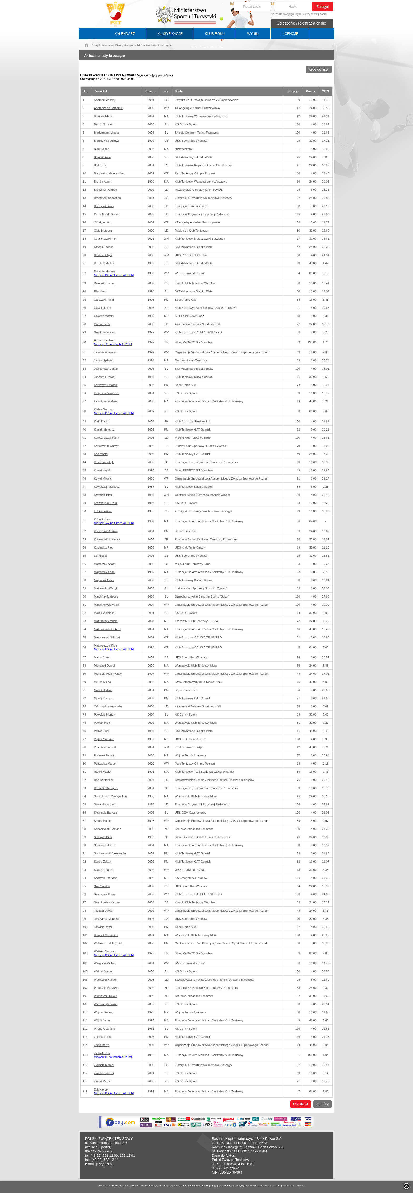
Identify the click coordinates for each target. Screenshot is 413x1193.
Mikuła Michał (103, 681)
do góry (322, 1104)
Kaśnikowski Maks (106, 401)
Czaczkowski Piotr (105, 238)
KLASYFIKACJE (170, 34)
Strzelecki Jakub (104, 845)
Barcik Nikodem (104, 124)
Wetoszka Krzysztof (106, 987)
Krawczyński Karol (106, 503)
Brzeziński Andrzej (106, 189)
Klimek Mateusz (104, 429)
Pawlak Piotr (102, 722)
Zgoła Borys (102, 1045)
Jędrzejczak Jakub (106, 368)
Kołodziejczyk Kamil (107, 437)
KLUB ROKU (215, 34)
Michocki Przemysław (108, 673)
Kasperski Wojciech (106, 393)
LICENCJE (290, 34)
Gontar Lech (102, 324)
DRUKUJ (300, 1104)
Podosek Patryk (104, 755)
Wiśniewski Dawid (105, 996)
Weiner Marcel (103, 971)
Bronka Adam (102, 181)
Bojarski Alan (102, 157)
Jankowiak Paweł (105, 352)
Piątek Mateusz (104, 739)
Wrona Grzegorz (104, 1028)
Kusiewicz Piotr (104, 547)
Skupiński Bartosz (105, 812)
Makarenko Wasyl (105, 588)
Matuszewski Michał (107, 637)
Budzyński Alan (104, 206)
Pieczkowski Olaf (105, 747)
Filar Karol (100, 291)
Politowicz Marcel (105, 763)
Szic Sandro (102, 886)
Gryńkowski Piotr (105, 332)
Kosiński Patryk (104, 462)
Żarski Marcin (102, 1081)
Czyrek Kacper (103, 246)
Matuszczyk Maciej (106, 621)
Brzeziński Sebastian (107, 197)
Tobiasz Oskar (103, 926)
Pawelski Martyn (104, 714)
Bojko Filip (100, 165)
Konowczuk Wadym (106, 445)
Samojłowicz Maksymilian (110, 796)
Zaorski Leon (102, 1036)
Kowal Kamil (102, 470)
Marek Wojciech (104, 612)
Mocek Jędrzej (103, 690)
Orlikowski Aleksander (108, 706)
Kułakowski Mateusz (107, 539)
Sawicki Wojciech (105, 804)
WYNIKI (253, 34)
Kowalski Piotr (103, 494)
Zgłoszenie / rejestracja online (301, 23)
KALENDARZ (125, 34)
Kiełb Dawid (101, 421)
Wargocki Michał (104, 963)
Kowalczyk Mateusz (107, 486)
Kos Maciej (101, 454)
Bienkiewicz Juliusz (106, 140)
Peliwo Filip (101, 730)
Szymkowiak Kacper (107, 902)
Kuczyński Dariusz (106, 531)
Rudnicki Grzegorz (106, 788)
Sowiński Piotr (103, 837)
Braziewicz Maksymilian (109, 173)
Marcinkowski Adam (107, 604)
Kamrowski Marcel (106, 385)
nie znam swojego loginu (286, 14)
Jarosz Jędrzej (103, 360)
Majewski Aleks (104, 580)
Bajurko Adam (103, 116)
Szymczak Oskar (105, 894)
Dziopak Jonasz (104, 283)
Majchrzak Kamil (104, 572)
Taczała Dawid (103, 910)
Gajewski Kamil (104, 299)
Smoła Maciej (102, 820)
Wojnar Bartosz (104, 1012)
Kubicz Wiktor (103, 511)
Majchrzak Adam (104, 563)
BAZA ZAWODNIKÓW (207, 47)
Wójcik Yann (102, 1020)
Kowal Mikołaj (103, 478)
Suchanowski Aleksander (110, 853)
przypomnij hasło (316, 14)
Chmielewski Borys (106, 214)
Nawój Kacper (103, 698)
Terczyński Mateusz (106, 918)
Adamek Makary (104, 99)
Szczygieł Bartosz (105, 877)
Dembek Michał (104, 263)
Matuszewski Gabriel (107, 629)
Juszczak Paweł (104, 376)
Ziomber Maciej (104, 1073)
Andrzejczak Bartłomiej (109, 108)
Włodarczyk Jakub (105, 1004)
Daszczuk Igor (103, 255)
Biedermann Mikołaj (107, 132)
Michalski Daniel (104, 665)
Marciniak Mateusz (106, 596)
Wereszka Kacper (105, 979)
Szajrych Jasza (104, 869)
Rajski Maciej (102, 771)
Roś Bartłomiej (103, 779)
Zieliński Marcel (104, 1065)
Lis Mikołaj (100, 555)
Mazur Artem (102, 657)
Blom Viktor (101, 148)
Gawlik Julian (102, 307)
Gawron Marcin (104, 315)
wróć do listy (318, 69)
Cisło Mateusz (103, 230)
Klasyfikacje (124, 45)
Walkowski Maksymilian (109, 943)
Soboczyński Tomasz (107, 828)
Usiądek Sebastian (106, 935)
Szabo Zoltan (102, 861)
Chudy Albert (102, 222)
